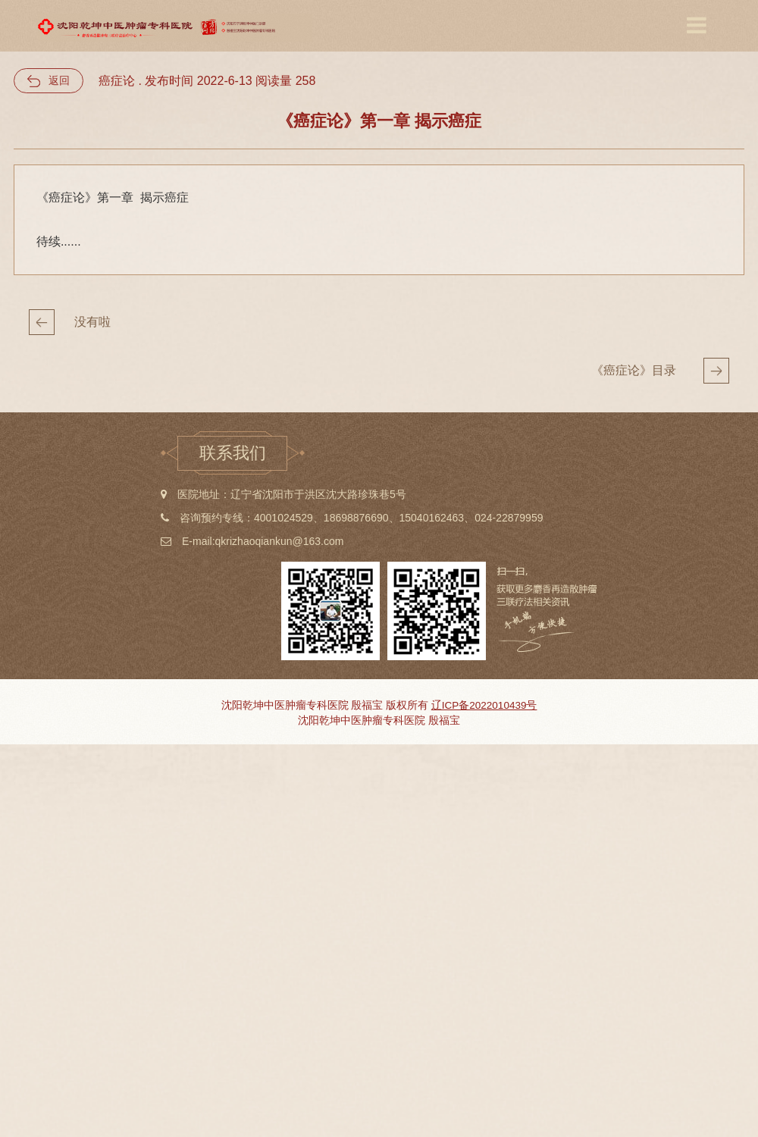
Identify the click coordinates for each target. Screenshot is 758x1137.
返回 (59, 80)
